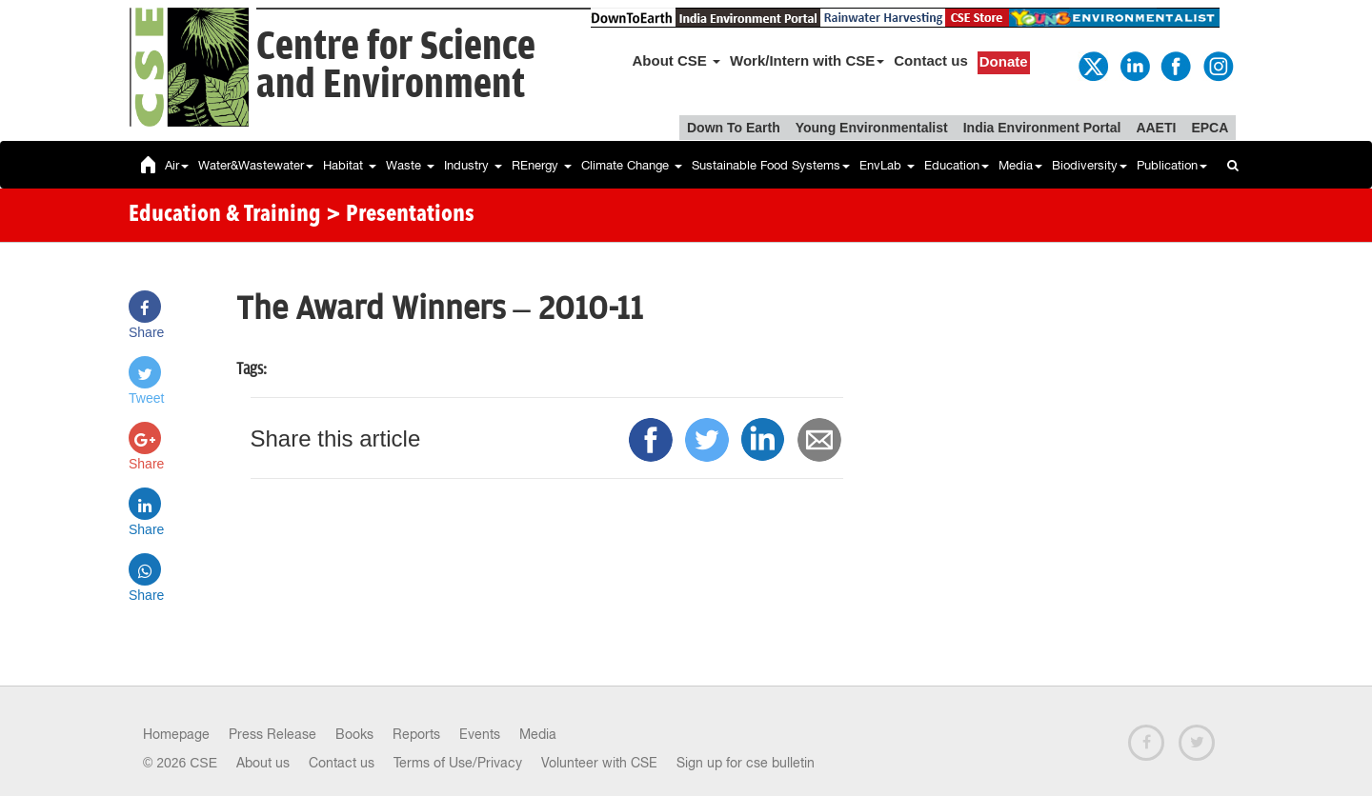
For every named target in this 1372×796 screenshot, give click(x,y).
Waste (410, 165)
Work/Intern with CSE (807, 60)
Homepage (176, 734)
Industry (473, 165)
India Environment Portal (1042, 127)
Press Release (272, 734)
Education (956, 165)
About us (263, 762)
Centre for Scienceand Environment (395, 66)
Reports (416, 734)
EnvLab (887, 165)
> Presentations (400, 215)
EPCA (1209, 127)
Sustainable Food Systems (771, 165)
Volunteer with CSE (599, 762)
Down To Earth (733, 127)
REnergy (542, 165)
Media (1020, 165)
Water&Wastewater (255, 165)
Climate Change (631, 165)
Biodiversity (1089, 165)
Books (354, 734)
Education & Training (225, 215)
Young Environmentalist (872, 127)
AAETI (1156, 127)
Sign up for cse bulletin (745, 762)
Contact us (931, 60)
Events (479, 734)
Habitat (349, 165)
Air (177, 165)
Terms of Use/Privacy (457, 762)
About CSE (677, 60)
